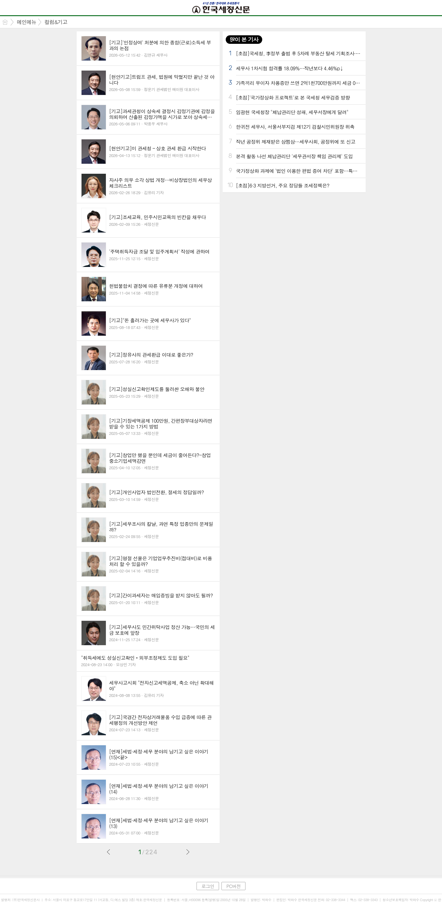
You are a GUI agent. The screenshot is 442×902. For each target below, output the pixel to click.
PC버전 (233, 886)
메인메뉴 (26, 22)
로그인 (207, 886)
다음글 (187, 851)
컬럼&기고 (55, 22)
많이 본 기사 (244, 39)
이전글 (108, 851)
